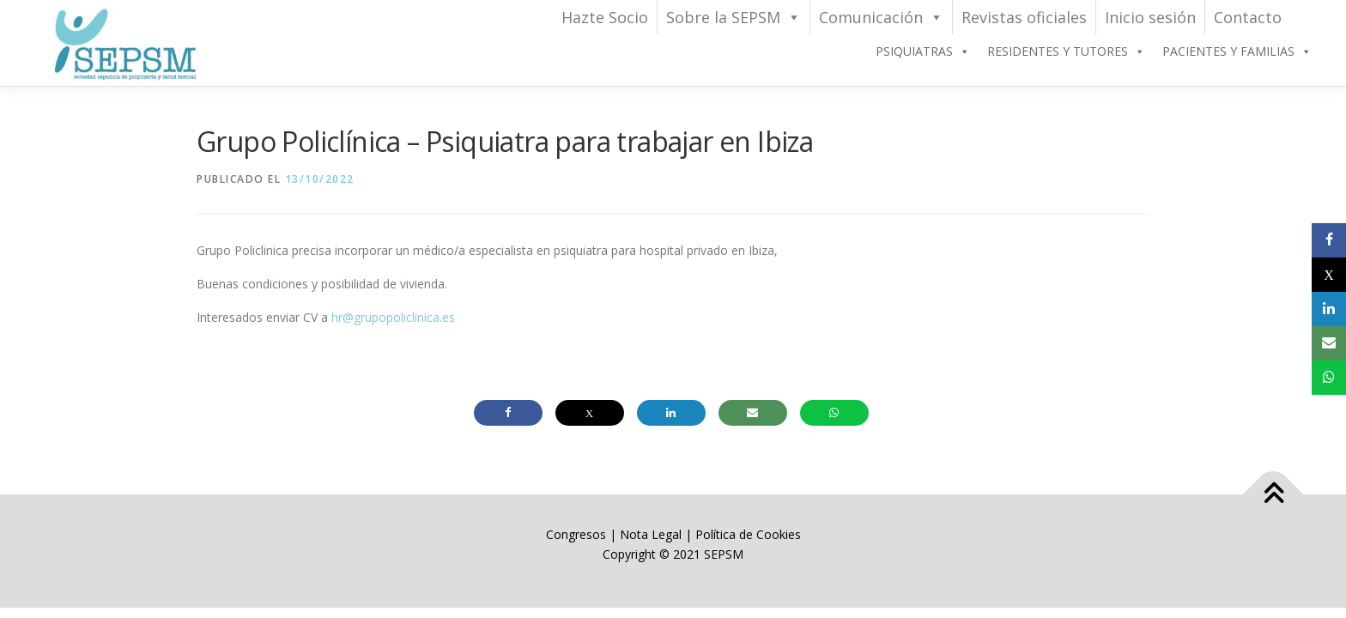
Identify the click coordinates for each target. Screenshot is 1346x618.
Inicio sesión (1150, 17)
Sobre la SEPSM (733, 17)
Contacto (1248, 17)
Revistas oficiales (1024, 17)
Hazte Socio (604, 17)
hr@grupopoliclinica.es (393, 317)
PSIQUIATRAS (923, 51)
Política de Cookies (748, 534)
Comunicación (881, 17)
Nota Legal (651, 534)
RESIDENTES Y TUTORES (1066, 51)
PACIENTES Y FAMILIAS (1237, 51)
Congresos (577, 534)
